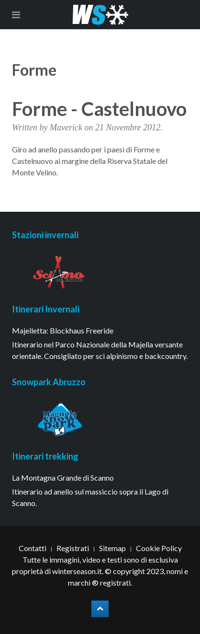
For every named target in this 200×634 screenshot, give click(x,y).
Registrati (72, 548)
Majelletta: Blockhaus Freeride (62, 330)
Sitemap (112, 548)
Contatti (32, 548)
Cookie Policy (159, 548)
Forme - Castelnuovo (99, 108)
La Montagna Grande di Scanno (63, 477)
